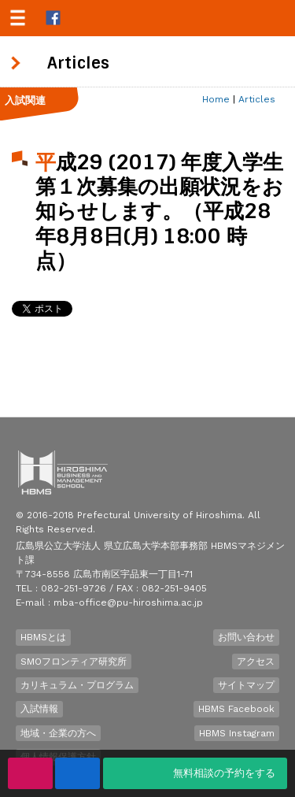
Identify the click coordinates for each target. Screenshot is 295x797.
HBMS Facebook (236, 708)
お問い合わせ (246, 637)
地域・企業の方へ (58, 733)
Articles (256, 99)
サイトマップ (246, 685)
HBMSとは (43, 637)
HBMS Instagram (237, 733)
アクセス (256, 661)
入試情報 (39, 708)
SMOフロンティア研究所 (73, 661)
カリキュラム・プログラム (77, 685)
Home (216, 99)
